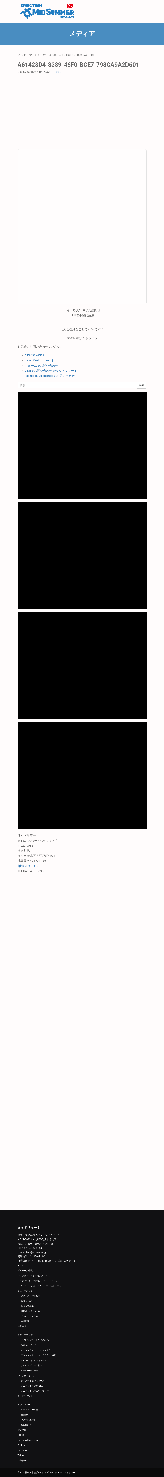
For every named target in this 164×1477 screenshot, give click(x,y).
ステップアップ (25, 1335)
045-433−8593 (34, 355)
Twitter (21, 1455)
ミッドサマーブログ (27, 1404)
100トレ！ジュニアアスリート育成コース (41, 1285)
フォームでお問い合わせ (41, 365)
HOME (21, 1265)
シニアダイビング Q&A (32, 1386)
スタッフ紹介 (27, 1301)
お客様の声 (26, 1425)
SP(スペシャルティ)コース (33, 1360)
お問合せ (22, 1326)
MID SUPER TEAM (29, 1370)
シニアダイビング (26, 1375)
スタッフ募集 (27, 1306)
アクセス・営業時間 (30, 1296)
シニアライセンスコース (32, 1380)
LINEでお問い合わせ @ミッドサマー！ (51, 370)
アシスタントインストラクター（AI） (39, 1355)
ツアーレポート (28, 1420)
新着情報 (25, 1415)
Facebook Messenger (28, 1440)
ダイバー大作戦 (25, 1270)
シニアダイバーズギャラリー (35, 1391)
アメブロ (22, 1430)
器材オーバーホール (30, 1311)
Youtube (21, 1445)
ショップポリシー (26, 1291)
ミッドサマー (26, 55)
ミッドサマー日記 (29, 1409)
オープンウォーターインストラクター (39, 1350)
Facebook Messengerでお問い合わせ (50, 376)
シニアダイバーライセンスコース (34, 1275)
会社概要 (25, 1321)
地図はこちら (29, 866)
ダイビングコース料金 (31, 1365)
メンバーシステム (29, 1316)
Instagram (22, 1460)
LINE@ (21, 1435)
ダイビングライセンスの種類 (35, 1340)
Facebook (22, 1450)
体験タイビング (28, 1345)
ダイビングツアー (26, 1396)
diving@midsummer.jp (39, 360)
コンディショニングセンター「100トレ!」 (38, 1280)
